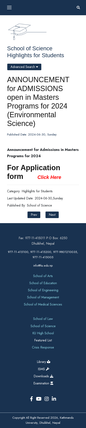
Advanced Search (24, 67)
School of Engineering (43, 290)
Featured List (43, 340)
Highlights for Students (35, 55)
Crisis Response (43, 347)
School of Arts (43, 276)
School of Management (43, 297)
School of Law (43, 318)
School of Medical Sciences (43, 304)
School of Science (29, 48)
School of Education (43, 283)
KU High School (43, 333)
